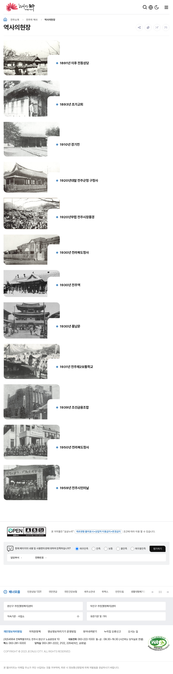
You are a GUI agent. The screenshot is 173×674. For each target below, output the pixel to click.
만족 (98, 548)
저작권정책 (35, 631)
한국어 (151, 7)
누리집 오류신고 (112, 631)
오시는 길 (133, 631)
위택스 (105, 591)
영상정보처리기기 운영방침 (62, 631)
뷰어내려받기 (90, 631)
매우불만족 (140, 548)
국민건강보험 (70, 591)
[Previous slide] (152, 592)
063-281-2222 (50, 643)
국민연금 (53, 591)
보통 (110, 548)
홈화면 (5, 19)
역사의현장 (50, 19)
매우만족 (84, 548)
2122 (62, 643)
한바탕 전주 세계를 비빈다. (20, 7)
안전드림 (119, 591)
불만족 (124, 548)
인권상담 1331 (34, 591)
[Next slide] (167, 592)
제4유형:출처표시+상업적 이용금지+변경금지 (98, 531)
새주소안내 (89, 591)
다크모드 (156, 7)
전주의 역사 (31, 19)
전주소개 (14, 19)
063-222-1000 (86, 639)
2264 (70, 643)
